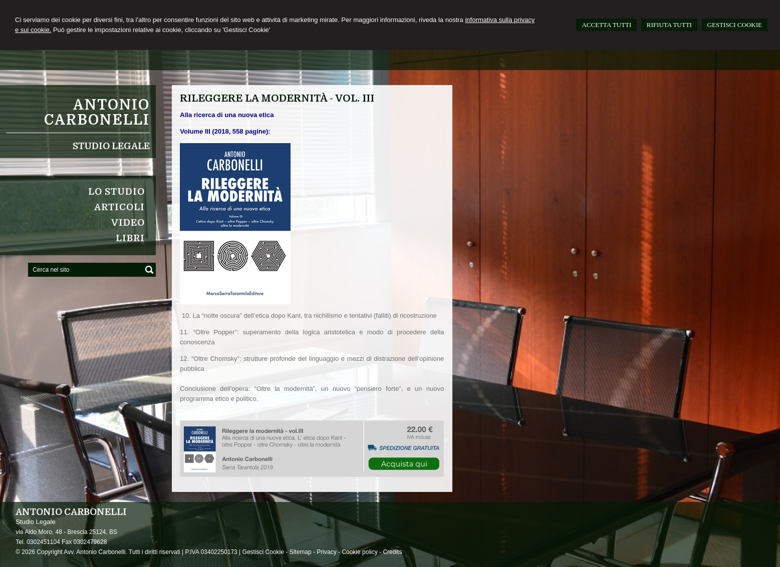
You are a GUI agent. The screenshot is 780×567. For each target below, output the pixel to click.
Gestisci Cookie (263, 551)
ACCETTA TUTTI (606, 25)
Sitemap (301, 551)
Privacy (326, 551)
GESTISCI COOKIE (734, 25)
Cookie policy (359, 551)
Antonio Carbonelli (97, 112)
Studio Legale (111, 146)
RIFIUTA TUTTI (669, 25)
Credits (392, 551)
